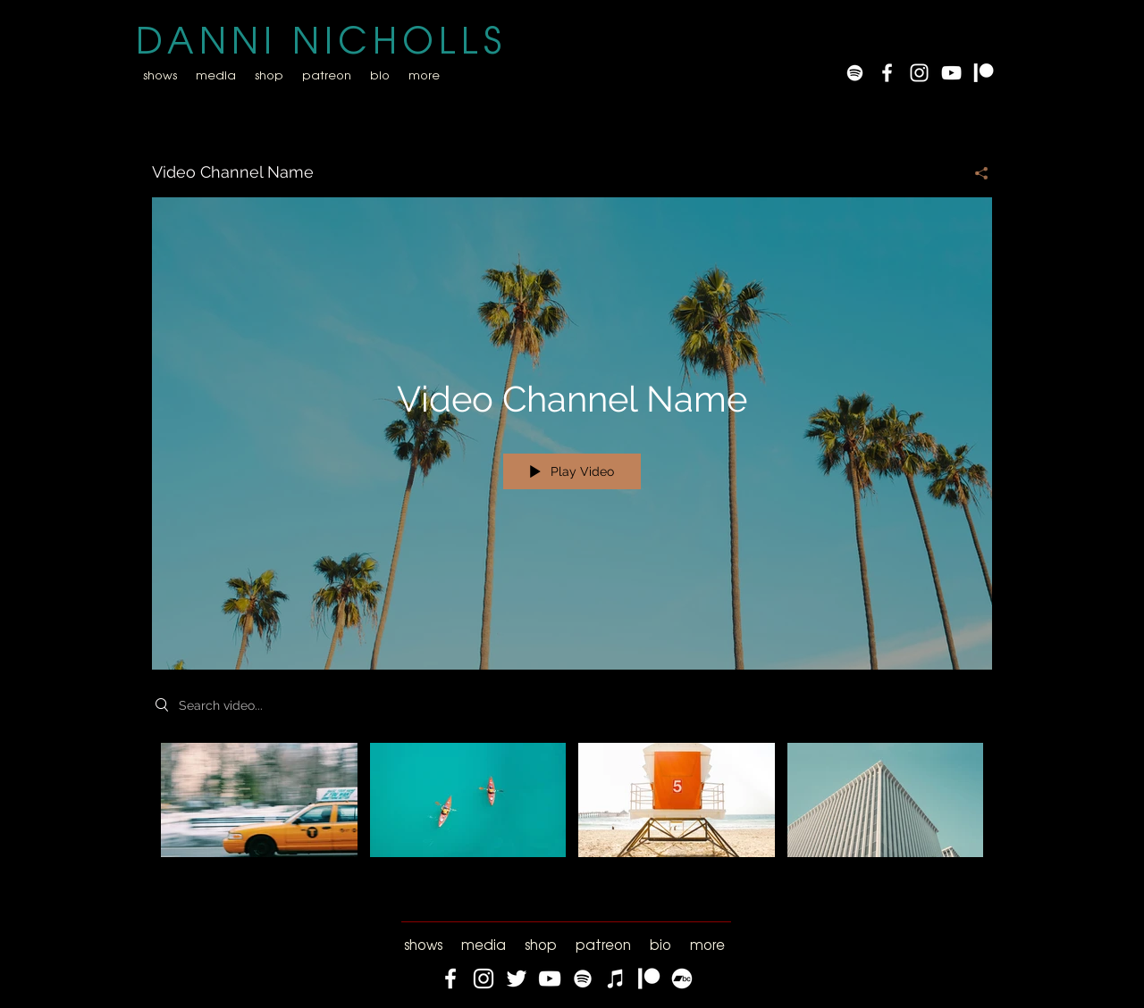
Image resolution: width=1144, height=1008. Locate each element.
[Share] (974, 173)
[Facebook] (450, 978)
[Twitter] (516, 978)
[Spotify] (855, 73)
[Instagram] (483, 978)
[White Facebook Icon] (887, 73)
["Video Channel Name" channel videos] (572, 812)
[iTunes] (615, 978)
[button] (216, 74)
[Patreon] (984, 73)
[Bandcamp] (682, 978)
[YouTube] (951, 73)
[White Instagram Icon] (919, 73)
